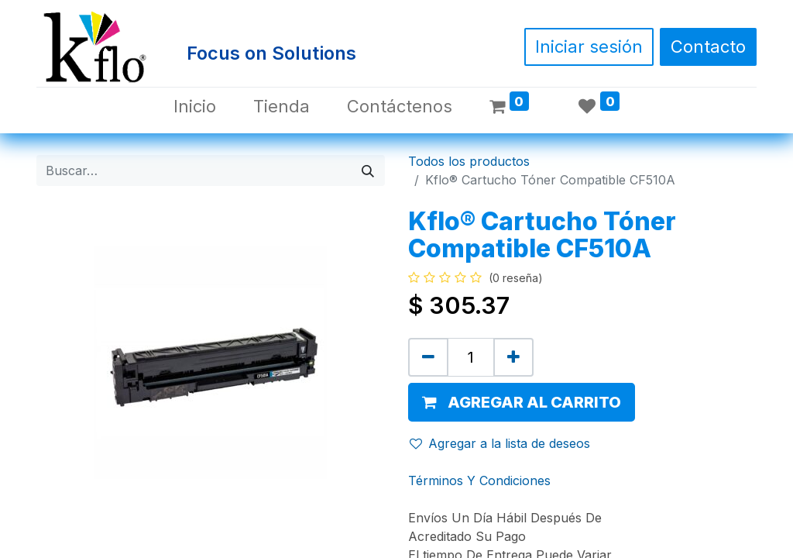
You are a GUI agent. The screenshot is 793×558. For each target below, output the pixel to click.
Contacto (708, 46)
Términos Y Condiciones (479, 480)
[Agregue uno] (513, 357)
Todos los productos (469, 161)
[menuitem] (195, 107)
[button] (521, 402)
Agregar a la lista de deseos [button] (500, 443)
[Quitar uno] (428, 357)
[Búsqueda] (368, 170)
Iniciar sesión (589, 46)
